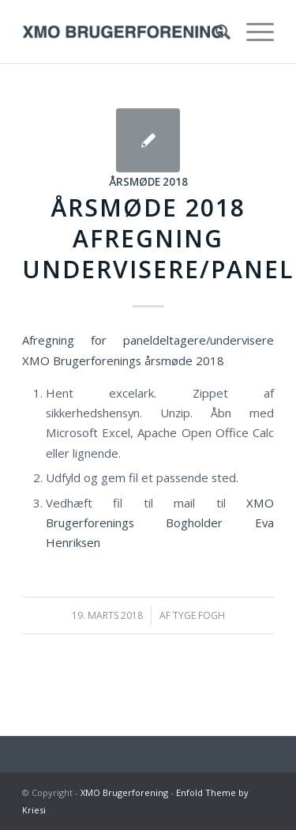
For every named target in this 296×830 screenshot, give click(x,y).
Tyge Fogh (199, 615)
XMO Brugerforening (124, 792)
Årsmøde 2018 (148, 182)
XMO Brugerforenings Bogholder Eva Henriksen (160, 523)
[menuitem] (215, 31)
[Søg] (215, 31)
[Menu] (252, 31)
